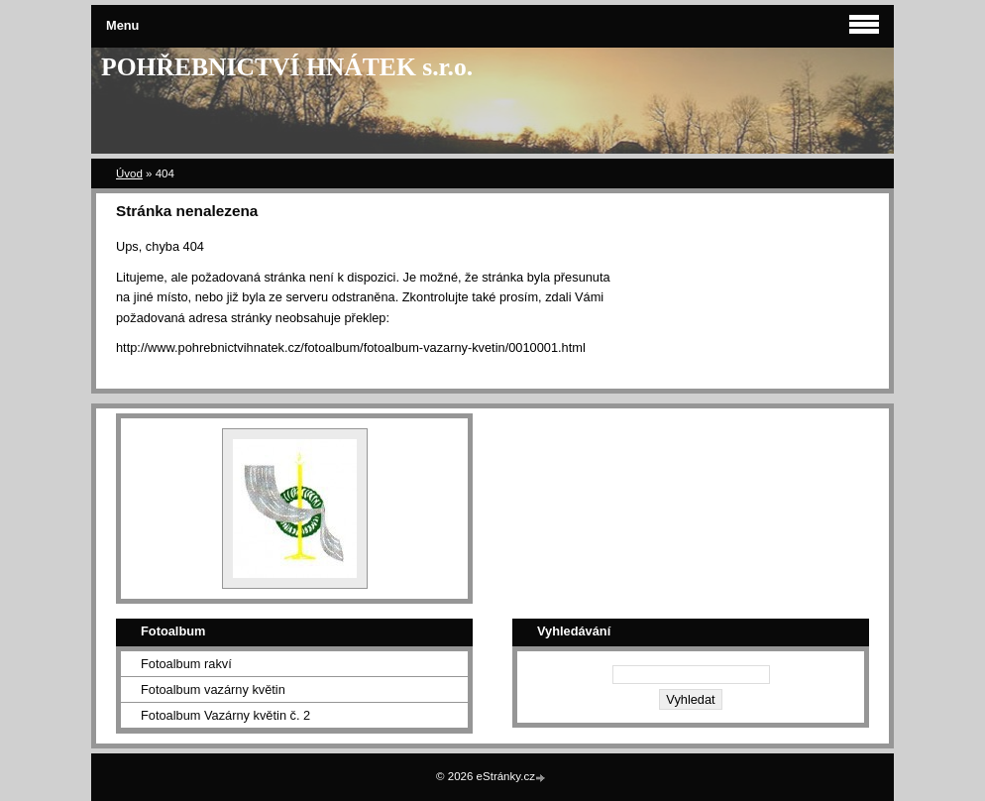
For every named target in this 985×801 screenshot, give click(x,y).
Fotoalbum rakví (186, 663)
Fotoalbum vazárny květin (213, 689)
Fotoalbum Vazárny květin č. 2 (225, 715)
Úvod (129, 173)
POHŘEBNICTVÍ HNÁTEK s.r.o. (287, 67)
